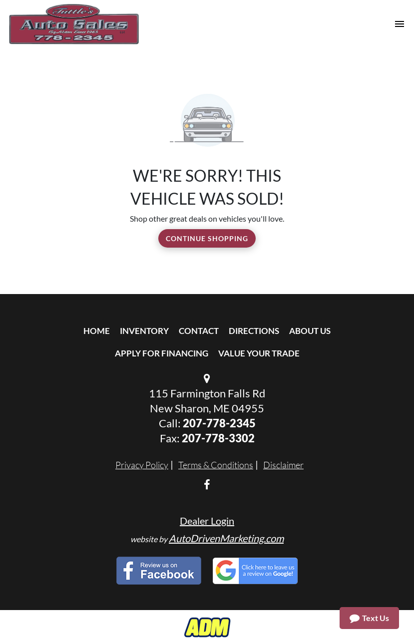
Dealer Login (207, 521)
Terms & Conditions (215, 464)
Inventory (144, 330)
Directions (254, 330)
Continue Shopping (207, 238)
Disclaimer (283, 464)
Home (96, 330)
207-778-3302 (218, 438)
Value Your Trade (259, 353)
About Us (310, 330)
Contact (199, 330)
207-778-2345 (219, 423)
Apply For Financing (161, 353)
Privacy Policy (141, 464)
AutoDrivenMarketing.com (226, 538)
